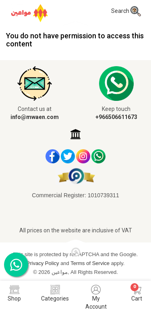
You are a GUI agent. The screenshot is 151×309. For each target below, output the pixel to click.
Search (126, 11)
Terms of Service (90, 263)
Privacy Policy (44, 263)
